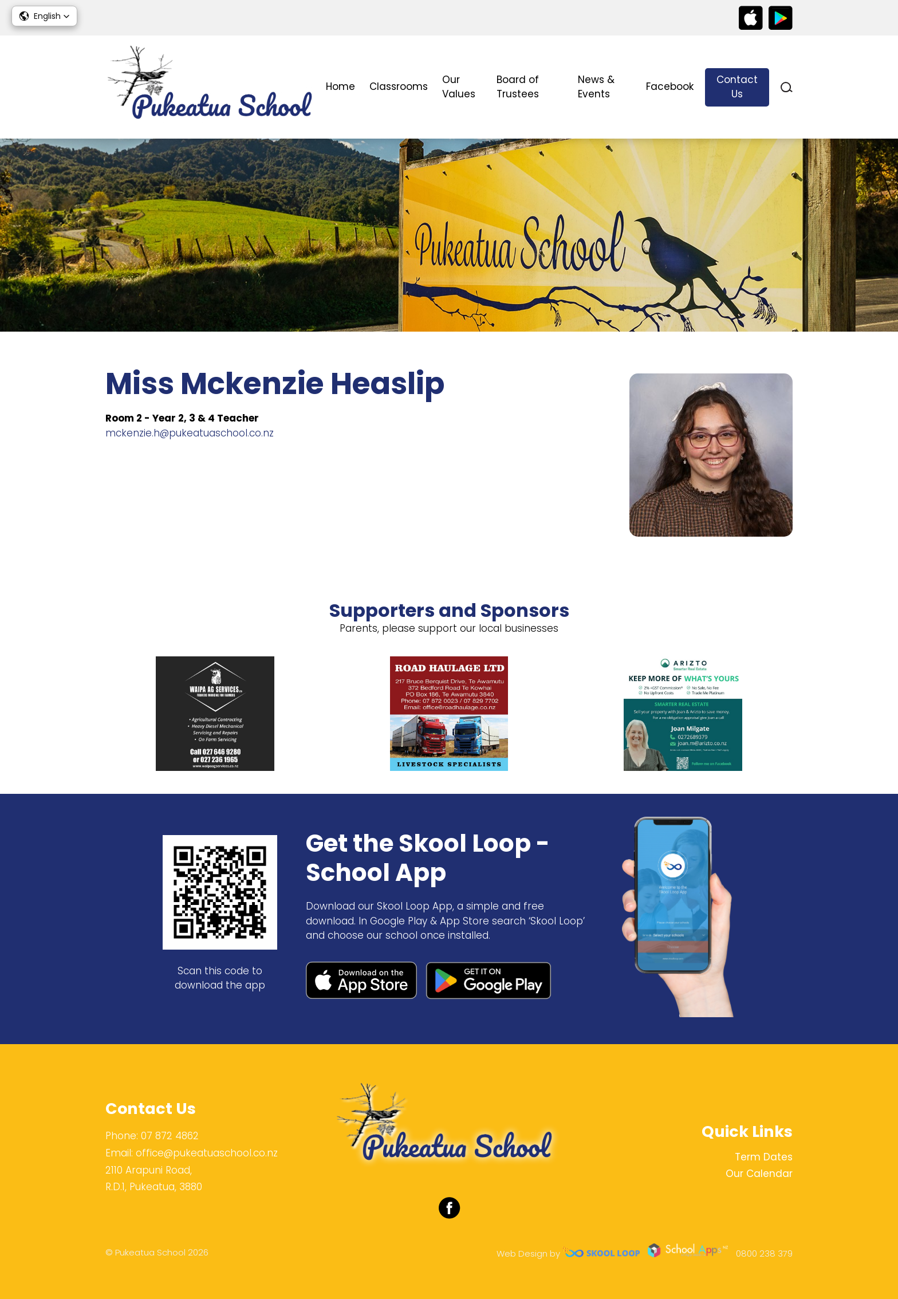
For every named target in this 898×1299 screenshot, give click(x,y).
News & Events (596, 87)
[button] (44, 16)
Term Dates (764, 1157)
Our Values (458, 87)
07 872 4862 (170, 1136)
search (787, 87)
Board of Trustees (518, 87)
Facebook (670, 86)
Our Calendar (759, 1173)
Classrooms (398, 86)
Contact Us (737, 87)
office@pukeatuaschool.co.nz (207, 1153)
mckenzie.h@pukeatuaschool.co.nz (189, 433)
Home (340, 86)
